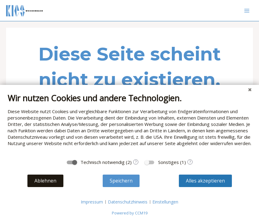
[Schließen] (249, 89)
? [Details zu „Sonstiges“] (190, 162)
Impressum (92, 202)
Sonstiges (168, 162)
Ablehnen (45, 180)
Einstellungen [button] (165, 202)
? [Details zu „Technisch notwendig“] (136, 162)
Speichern (121, 180)
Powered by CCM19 (129, 213)
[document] (129, 124)
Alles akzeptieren (205, 180)
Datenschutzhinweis (127, 202)
